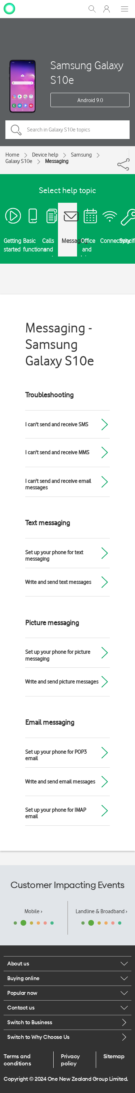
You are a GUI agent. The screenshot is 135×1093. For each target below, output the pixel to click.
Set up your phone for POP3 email (56, 755)
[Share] (129, 154)
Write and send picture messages (61, 682)
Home (12, 155)
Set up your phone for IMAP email (55, 813)
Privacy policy (70, 1060)
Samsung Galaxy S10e (86, 72)
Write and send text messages (58, 582)
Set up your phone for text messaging (54, 555)
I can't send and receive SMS (56, 424)
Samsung (81, 155)
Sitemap (114, 1056)
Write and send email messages (60, 781)
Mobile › (33, 911)
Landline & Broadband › (101, 911)
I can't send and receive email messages (58, 484)
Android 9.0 (90, 100)
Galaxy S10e (18, 161)
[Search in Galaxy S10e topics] (67, 129)
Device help (45, 155)
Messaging (56, 161)
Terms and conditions (17, 1060)
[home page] (9, 8)
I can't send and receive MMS (57, 452)
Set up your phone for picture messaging (57, 655)
